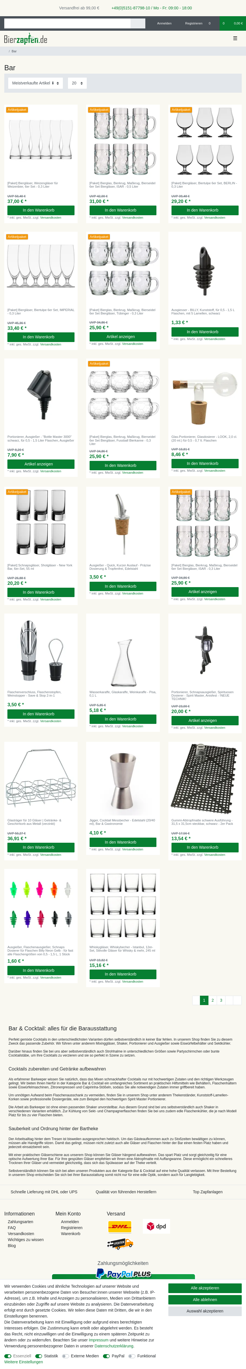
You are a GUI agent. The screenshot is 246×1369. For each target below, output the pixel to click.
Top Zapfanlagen (207, 1192)
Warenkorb (70, 1233)
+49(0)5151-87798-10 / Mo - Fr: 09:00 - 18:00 (149, 8)
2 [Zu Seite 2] (213, 1000)
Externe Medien (85, 1356)
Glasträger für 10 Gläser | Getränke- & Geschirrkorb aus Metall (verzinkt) (34, 822)
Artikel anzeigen (129, 336)
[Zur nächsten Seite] (229, 1000)
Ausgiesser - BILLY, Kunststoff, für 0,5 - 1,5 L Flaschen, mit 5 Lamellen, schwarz (203, 311)
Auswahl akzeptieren (205, 1311)
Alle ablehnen (205, 1299)
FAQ (12, 1227)
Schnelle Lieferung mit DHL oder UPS (44, 1192)
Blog (12, 1245)
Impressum (98, 1340)
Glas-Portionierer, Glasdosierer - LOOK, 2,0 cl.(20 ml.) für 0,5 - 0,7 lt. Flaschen (204, 438)
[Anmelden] (162, 23)
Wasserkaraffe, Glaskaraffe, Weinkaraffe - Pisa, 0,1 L (123, 693)
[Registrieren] (191, 23)
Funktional (146, 1356)
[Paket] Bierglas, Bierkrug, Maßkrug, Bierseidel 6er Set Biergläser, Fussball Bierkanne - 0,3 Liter (123, 440)
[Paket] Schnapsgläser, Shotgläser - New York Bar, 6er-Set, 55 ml (39, 567)
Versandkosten (50, 217)
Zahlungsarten (20, 1221)
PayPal (118, 1356)
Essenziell (22, 1356)
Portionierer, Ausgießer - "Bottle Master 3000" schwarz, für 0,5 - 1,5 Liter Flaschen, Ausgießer (40, 438)
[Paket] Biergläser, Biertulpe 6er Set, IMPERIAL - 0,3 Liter (40, 311)
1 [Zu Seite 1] (204, 1000)
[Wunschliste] (213, 23)
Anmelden (70, 1221)
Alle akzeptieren (205, 1288)
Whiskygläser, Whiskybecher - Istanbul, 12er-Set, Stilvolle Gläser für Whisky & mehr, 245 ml (122, 948)
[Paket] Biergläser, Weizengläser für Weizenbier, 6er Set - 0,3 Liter (32, 184)
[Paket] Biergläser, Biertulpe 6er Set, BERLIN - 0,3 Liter (204, 184)
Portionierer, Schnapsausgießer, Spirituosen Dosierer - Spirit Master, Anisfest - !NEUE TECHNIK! (202, 695)
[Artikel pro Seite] (77, 83)
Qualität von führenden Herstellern (126, 1192)
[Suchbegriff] (67, 23)
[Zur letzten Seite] (237, 1000)
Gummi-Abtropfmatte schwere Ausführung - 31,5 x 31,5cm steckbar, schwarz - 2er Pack (202, 822)
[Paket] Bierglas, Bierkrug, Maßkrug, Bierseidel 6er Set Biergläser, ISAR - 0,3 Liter (204, 567)
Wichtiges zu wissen (26, 1239)
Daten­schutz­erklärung (114, 1346)
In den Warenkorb (46, 210)
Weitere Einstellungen (23, 1362)
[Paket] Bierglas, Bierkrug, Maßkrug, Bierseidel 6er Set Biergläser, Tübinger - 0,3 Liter (123, 311)
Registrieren (71, 1227)
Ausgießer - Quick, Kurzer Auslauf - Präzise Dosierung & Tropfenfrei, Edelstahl (120, 567)
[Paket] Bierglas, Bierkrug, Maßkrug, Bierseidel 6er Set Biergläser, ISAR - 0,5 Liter (123, 184)
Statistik (51, 1356)
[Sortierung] (35, 83)
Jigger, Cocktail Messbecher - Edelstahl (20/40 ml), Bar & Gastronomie (122, 822)
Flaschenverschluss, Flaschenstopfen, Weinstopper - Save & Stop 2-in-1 (34, 693)
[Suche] (138, 23)
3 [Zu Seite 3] (221, 1000)
